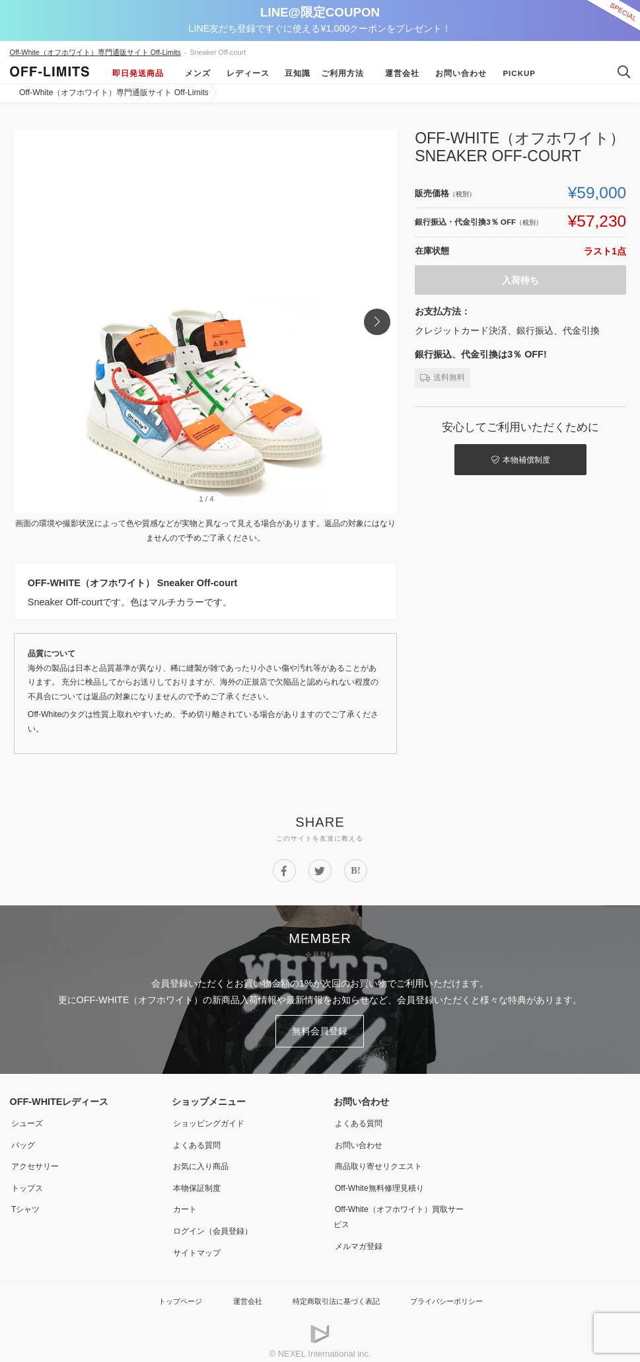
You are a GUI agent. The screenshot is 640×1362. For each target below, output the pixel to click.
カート (185, 1202)
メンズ (192, 73)
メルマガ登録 (361, 1237)
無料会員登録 (320, 1029)
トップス (28, 1181)
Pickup (514, 73)
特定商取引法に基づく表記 (334, 1292)
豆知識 (293, 73)
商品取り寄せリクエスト (384, 1160)
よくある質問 (199, 1140)
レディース (242, 73)
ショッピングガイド (213, 1119)
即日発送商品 (138, 73)
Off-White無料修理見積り (386, 1181)
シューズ (28, 1119)
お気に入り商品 (204, 1160)
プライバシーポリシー (458, 1292)
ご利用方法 (343, 73)
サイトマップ (199, 1244)
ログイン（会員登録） (218, 1223)
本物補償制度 (524, 457)
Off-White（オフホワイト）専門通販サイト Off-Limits (95, 52)
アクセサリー (37, 1160)
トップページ (165, 1292)
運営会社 (397, 73)
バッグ (24, 1140)
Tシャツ (27, 1202)
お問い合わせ (456, 73)
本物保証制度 (199, 1181)
